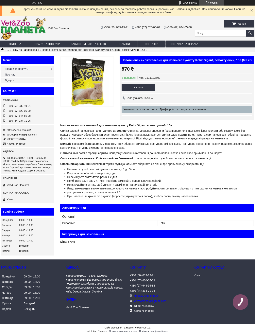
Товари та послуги (46, 44)
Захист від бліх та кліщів (88, 44)
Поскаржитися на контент (123, 331)
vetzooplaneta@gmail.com (22, 134)
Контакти (151, 44)
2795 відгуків (190, 2)
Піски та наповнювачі (25, 49)
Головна (15, 44)
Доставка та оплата (184, 44)
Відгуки (9, 80)
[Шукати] (250, 33)
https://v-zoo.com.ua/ (19, 130)
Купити (138, 87)
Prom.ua (146, 327)
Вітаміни (124, 44)
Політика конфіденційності (153, 331)
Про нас (10, 74)
